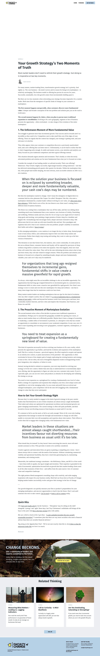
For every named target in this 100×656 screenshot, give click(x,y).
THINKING (80, 3)
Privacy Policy (10, 651)
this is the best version (40, 511)
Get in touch (45, 493)
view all (50, 632)
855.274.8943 (69, 651)
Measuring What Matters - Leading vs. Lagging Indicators (19, 610)
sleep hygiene (39, 227)
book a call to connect (58, 493)
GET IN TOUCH (90, 3)
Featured (21, 531)
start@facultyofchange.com (72, 650)
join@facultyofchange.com (87, 647)
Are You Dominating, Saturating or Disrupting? (78, 609)
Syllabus (20, 59)
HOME (75, 3)
